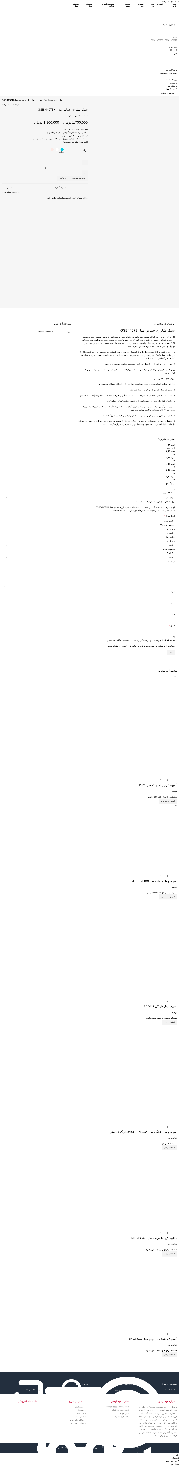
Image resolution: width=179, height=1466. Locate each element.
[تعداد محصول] (45, 167)
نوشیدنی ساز (52, 100)
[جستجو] (89, 24)
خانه (60, 100)
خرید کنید (63, 178)
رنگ (84, 150)
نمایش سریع (167, 1334)
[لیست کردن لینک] (67, 1410)
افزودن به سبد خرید (78, 178)
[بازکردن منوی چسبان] (168, 73)
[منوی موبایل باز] (175, 53)
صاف (61, 152)
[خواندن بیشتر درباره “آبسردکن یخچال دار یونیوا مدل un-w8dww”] (169, 1354)
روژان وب (44, 1447)
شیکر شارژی (41, 100)
